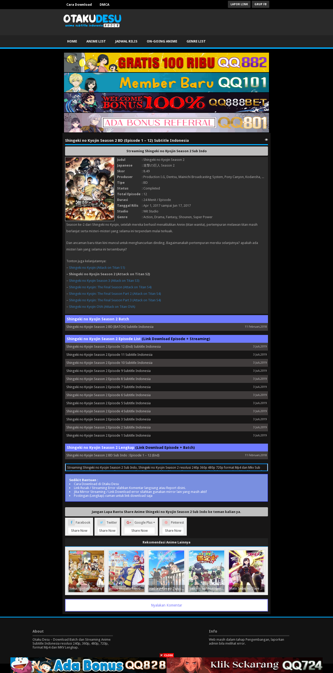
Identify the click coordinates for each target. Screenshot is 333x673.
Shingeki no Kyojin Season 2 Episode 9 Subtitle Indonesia (108, 371)
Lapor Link (239, 4)
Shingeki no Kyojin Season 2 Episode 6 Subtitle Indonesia (108, 395)
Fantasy (171, 217)
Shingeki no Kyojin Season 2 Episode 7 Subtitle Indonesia (108, 387)
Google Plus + (139, 526)
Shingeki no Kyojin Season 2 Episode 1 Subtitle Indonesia (108, 435)
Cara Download (79, 5)
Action (148, 217)
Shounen (185, 217)
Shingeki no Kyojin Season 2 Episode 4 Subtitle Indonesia (108, 411)
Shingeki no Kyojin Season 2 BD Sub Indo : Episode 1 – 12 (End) (112, 455)
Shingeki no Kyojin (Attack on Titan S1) (97, 268)
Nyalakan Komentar (166, 605)
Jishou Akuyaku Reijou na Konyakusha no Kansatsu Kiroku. (127, 588)
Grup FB (260, 4)
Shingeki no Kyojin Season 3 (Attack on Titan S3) (104, 281)
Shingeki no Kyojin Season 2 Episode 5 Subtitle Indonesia (108, 403)
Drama (159, 217)
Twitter (107, 526)
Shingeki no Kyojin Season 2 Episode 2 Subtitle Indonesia (108, 427)
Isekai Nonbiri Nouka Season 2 (87, 588)
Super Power (203, 217)
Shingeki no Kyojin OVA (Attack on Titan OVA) (102, 307)
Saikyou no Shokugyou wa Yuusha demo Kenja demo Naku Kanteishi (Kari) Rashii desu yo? (207, 588)
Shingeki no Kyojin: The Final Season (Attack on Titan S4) (110, 287)
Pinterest (173, 526)
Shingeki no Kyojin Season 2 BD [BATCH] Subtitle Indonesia (109, 327)
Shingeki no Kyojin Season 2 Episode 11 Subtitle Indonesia (109, 355)
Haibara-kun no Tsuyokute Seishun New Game (167, 588)
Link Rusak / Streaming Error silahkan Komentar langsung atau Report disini (129, 488)
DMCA (104, 5)
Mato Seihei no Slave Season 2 (247, 588)
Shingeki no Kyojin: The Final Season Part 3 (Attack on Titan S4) (115, 300)
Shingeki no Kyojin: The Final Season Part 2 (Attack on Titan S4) (115, 294)
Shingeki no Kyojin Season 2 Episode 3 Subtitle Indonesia (108, 419)
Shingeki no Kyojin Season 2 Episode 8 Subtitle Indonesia (108, 379)
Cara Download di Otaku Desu (96, 484)
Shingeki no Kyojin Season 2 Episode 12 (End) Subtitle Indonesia (113, 346)
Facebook (79, 526)
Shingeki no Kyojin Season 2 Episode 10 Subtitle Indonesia (109, 363)
